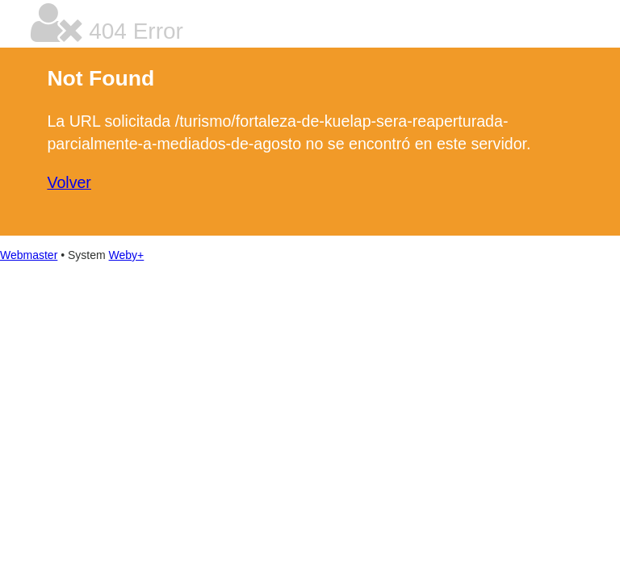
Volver (68, 182)
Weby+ (127, 255)
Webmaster (28, 255)
